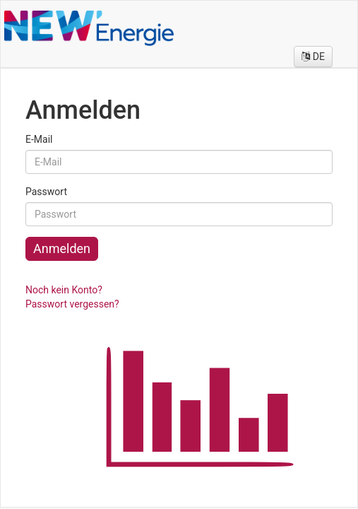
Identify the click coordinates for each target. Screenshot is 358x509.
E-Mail (38, 139)
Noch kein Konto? (63, 290)
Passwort (46, 191)
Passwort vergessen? (72, 304)
